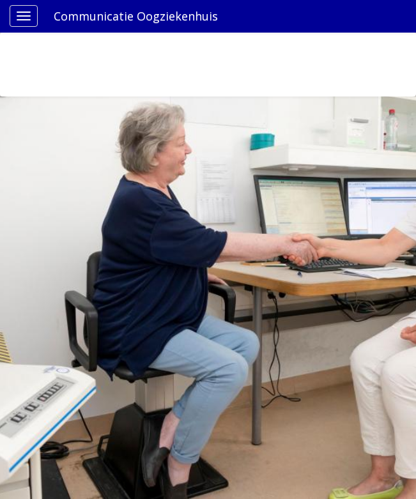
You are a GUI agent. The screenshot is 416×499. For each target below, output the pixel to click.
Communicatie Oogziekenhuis (136, 16)
